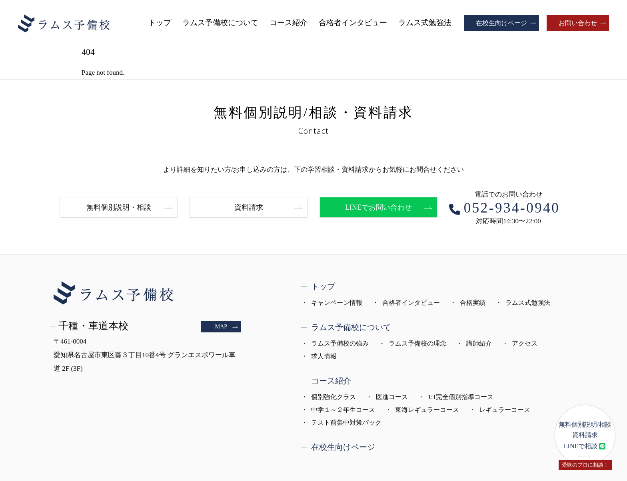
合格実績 (472, 302)
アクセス (524, 343)
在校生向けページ (501, 23)
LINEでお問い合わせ (378, 207)
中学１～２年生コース (343, 409)
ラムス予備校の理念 (417, 343)
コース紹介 (289, 22)
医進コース (392, 397)
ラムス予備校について (220, 22)
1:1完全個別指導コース (460, 397)
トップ (159, 22)
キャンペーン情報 (336, 302)
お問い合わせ (578, 23)
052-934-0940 (512, 208)
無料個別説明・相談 (118, 207)
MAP (221, 327)
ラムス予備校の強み (340, 343)
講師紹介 (479, 343)
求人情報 (324, 356)
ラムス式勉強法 (424, 22)
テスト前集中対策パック (346, 422)
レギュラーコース (504, 409)
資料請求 (248, 207)
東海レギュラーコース (427, 409)
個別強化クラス (333, 397)
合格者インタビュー (353, 22)
